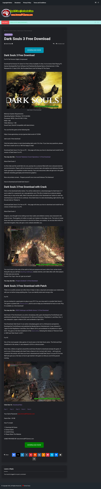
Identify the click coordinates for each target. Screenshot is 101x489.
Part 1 (6, 409)
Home (6, 30)
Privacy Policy (27, 2)
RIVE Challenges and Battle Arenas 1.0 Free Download (32, 310)
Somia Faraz (8, 43)
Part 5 (29, 409)
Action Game (13, 30)
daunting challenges (27, 272)
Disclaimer (18, 2)
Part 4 (23, 409)
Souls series (35, 331)
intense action (24, 303)
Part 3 (18, 409)
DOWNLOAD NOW (34, 50)
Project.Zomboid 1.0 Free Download (27, 281)
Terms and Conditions (40, 2)
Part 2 (12, 409)
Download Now (17, 405)
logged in (13, 474)
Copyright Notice (7, 2)
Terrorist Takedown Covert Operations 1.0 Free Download (33, 157)
